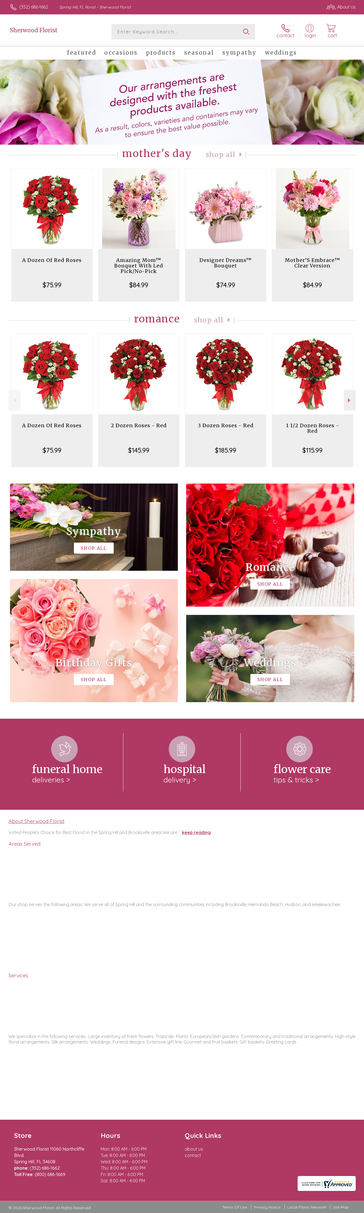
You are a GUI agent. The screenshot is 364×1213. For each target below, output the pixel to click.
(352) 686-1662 (33, 7)
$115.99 (312, 450)
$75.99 (52, 285)
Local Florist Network (306, 1207)
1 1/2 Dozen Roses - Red (312, 428)
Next (350, 400)
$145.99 (138, 450)
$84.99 (138, 285)
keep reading (196, 832)
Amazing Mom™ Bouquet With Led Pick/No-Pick (138, 265)
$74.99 (225, 285)
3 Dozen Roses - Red (226, 425)
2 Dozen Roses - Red (139, 425)
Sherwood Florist (34, 30)
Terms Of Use (234, 1207)
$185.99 (225, 450)
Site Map (341, 1207)
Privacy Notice (267, 1207)
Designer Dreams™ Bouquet (225, 263)
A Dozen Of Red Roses (52, 260)
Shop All (221, 154)
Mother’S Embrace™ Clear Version (312, 263)
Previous (14, 400)
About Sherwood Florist (36, 821)
